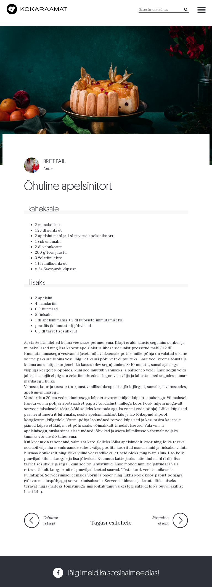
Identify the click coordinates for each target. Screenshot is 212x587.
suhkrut (54, 230)
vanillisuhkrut (54, 263)
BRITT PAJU (55, 161)
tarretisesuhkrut (61, 331)
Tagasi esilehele (111, 522)
